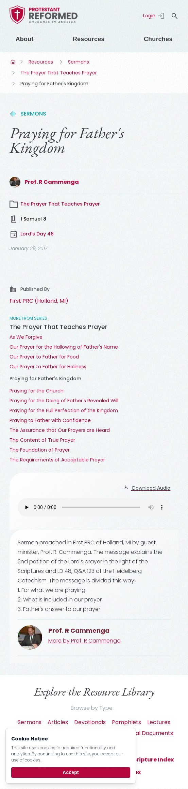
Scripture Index (152, 760)
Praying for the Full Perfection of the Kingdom (64, 410)
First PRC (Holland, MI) (39, 301)
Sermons (78, 61)
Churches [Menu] (158, 39)
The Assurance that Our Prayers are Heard (60, 430)
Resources (41, 61)
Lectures (158, 722)
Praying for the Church (37, 390)
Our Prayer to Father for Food (44, 356)
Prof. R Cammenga (51, 182)
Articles (58, 722)
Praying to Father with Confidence (50, 420)
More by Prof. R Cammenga (84, 641)
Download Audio (146, 488)
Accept (71, 772)
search (174, 16)
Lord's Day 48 (32, 234)
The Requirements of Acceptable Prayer (57, 459)
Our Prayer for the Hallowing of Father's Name (64, 347)
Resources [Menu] (89, 39)
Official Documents (147, 733)
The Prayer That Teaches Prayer (58, 72)
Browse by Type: (92, 708)
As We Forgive (26, 337)
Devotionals (90, 722)
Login (149, 15)
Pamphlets (126, 722)
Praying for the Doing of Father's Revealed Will (64, 400)
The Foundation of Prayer (40, 449)
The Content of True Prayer (42, 440)
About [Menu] (25, 39)
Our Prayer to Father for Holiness (48, 366)
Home (14, 62)
